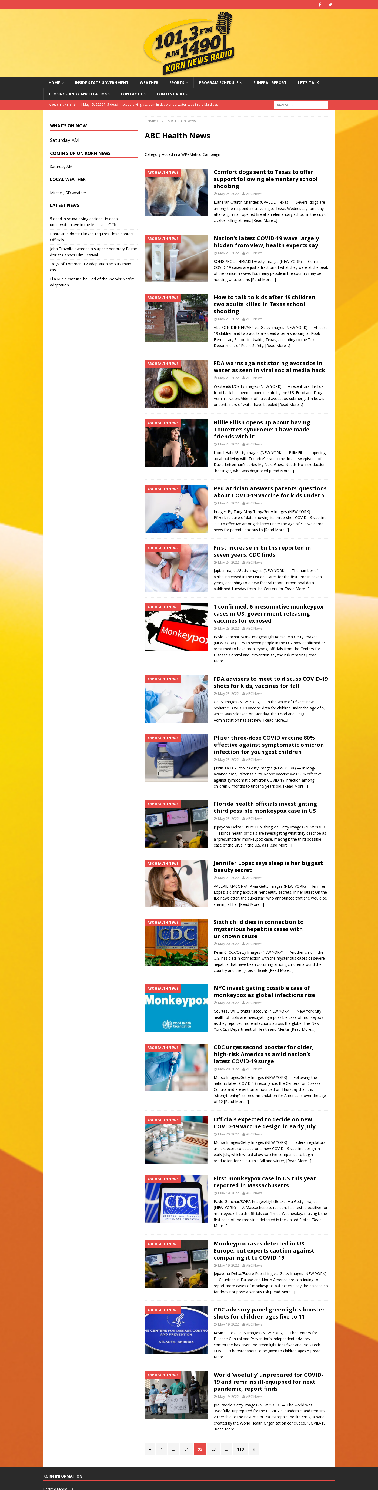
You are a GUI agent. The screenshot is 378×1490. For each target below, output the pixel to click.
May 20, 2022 (228, 943)
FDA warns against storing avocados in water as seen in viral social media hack (269, 366)
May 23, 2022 (228, 628)
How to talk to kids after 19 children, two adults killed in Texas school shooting (265, 304)
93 (213, 1449)
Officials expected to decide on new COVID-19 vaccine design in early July (264, 1123)
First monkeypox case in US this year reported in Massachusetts (265, 1182)
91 (186, 1449)
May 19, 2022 (228, 1193)
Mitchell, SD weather (68, 192)
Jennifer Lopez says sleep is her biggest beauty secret (268, 866)
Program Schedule (219, 82)
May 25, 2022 (228, 193)
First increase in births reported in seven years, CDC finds (262, 551)
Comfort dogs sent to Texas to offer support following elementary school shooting (266, 179)
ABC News (254, 193)
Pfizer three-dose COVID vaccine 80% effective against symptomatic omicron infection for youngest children (269, 744)
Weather (149, 82)
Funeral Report (270, 82)
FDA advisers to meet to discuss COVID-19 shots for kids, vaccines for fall (271, 682)
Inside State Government (102, 82)
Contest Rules (172, 94)
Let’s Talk (308, 82)
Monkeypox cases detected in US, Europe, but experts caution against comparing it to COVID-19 (264, 1250)
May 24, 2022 (228, 444)
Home (54, 82)
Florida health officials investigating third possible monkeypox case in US (265, 807)
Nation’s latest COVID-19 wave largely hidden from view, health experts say (266, 241)
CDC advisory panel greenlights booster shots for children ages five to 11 (269, 1313)
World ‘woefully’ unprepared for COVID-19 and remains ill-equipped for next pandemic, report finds (268, 1381)
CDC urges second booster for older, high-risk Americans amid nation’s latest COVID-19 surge (264, 1054)
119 (240, 1449)
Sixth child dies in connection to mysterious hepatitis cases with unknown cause (259, 929)
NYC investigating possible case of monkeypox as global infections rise (264, 991)
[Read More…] (264, 220)
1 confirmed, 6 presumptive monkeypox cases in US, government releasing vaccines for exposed (268, 613)
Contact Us (133, 94)
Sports (176, 82)
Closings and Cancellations (79, 94)
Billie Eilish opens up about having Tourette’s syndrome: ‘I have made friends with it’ (262, 429)
